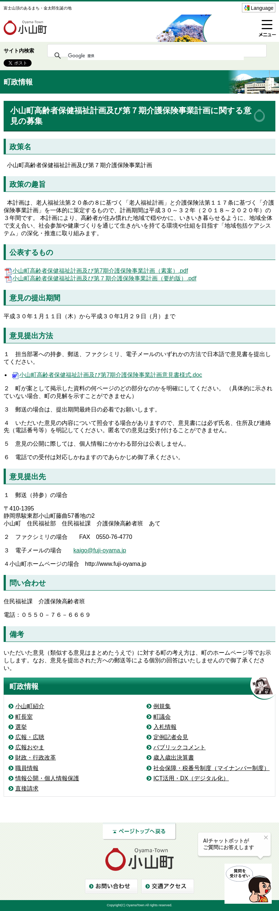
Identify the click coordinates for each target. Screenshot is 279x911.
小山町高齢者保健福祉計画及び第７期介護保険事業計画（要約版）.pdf (100, 278)
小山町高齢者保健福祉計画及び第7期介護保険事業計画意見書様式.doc (106, 375)
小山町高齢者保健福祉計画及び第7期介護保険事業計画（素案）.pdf (96, 271)
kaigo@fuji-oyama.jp (99, 550)
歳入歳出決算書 (173, 757)
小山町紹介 (29, 706)
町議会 (162, 717)
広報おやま (29, 747)
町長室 (24, 717)
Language (262, 8)
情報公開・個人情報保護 (47, 778)
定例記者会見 (170, 737)
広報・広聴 (29, 737)
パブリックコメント (179, 747)
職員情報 (27, 768)
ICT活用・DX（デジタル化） (191, 778)
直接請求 (27, 788)
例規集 (162, 706)
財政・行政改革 (35, 757)
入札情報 (165, 727)
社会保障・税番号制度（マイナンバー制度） (211, 768)
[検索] (156, 55)
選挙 (21, 727)
